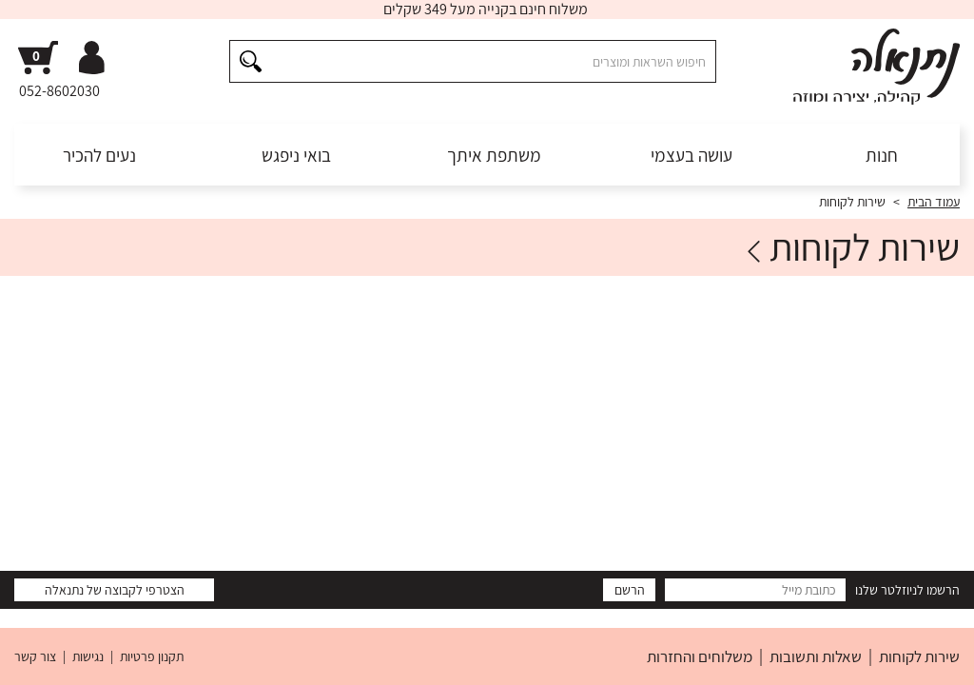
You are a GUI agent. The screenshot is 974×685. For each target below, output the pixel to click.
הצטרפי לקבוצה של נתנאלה (115, 589)
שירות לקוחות (919, 656)
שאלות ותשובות (815, 656)
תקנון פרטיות (152, 656)
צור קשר (35, 656)
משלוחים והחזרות (699, 656)
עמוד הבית (933, 201)
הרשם (629, 589)
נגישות (88, 656)
